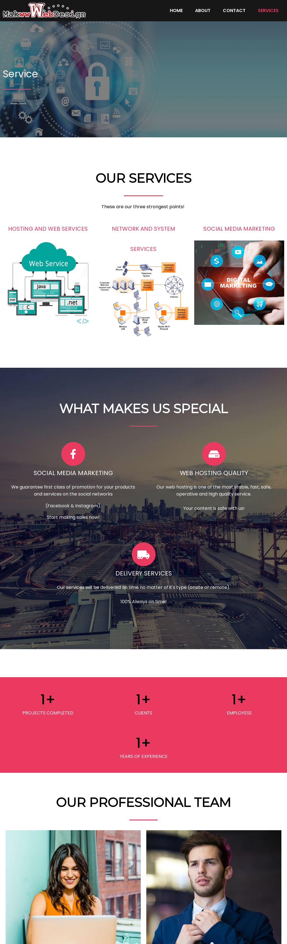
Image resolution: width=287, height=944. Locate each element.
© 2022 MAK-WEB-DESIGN (143, 934)
